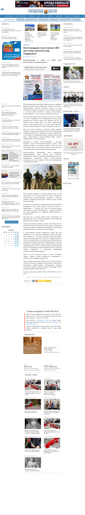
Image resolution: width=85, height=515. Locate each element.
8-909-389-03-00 (51, 311)
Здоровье (31, 16)
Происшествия (9, 16)
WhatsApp (40, 320)
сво (60, 277)
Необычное (59, 16)
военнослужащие (37, 277)
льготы (29, 277)
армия (45, 277)
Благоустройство (21, 16)
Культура (50, 16)
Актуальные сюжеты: (9, 19)
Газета (66, 159)
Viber (47, 320)
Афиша (66, 87)
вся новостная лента (11, 222)
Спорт (39, 16)
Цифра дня (67, 136)
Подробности (69, 64)
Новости (5, 24)
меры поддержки (53, 277)
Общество (26, 45)
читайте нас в (45, 281)
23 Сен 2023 (25, 56)
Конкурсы (67, 16)
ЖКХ (44, 16)
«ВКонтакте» (55, 322)
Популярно (68, 24)
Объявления (76, 16)
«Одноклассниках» (31, 324)
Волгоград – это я (70, 111)
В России (67, 183)
